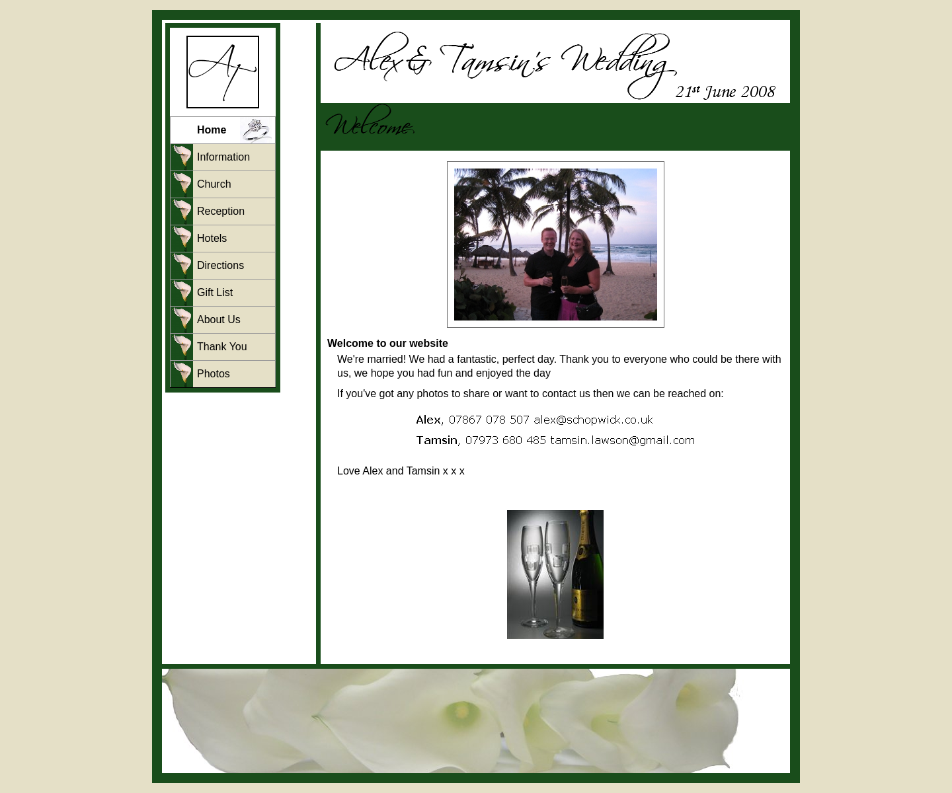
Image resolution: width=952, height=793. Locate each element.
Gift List (215, 292)
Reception (221, 211)
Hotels (212, 238)
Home (211, 129)
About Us (219, 319)
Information (223, 157)
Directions (220, 265)
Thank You (222, 346)
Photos (213, 373)
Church (214, 184)
